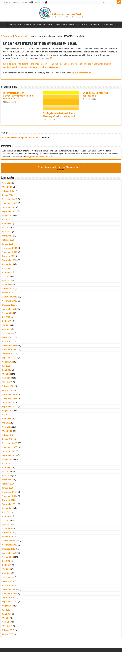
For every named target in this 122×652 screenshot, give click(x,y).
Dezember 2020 (9, 443)
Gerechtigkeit (14, 24)
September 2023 (10, 309)
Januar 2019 (7, 536)
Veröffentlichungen (109, 24)
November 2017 (9, 593)
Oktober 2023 (8, 305)
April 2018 (7, 573)
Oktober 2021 (8, 402)
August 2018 (8, 557)
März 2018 (7, 577)
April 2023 (7, 329)
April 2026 (7, 183)
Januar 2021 (7, 439)
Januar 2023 (7, 341)
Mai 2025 (6, 227)
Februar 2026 (8, 191)
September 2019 (10, 504)
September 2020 (10, 455)
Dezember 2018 (9, 540)
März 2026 (7, 187)
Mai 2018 (6, 569)
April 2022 (7, 378)
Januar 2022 (7, 390)
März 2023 (7, 333)
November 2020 (9, 447)
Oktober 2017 (8, 597)
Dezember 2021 (9, 394)
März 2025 (7, 235)
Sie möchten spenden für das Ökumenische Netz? (61, 168)
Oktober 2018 (8, 548)
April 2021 (7, 426)
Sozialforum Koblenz (89, 24)
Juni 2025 (6, 223)
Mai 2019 (6, 520)
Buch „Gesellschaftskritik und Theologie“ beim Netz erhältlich (60, 115)
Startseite (6, 36)
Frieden (26, 24)
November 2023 (9, 300)
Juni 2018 (6, 565)
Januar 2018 (7, 585)
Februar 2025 (8, 239)
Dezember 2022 (9, 345)
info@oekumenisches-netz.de (39, 156)
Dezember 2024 (9, 248)
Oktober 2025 (8, 207)
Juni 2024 (6, 272)
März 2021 (7, 431)
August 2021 (8, 410)
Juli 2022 (6, 365)
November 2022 (9, 349)
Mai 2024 (6, 276)
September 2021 (10, 406)
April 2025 (7, 231)
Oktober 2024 (8, 256)
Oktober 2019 (8, 500)
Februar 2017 (8, 630)
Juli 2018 (6, 561)
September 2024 (10, 260)
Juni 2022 (6, 370)
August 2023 (8, 313)
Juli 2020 (6, 463)
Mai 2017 (6, 618)
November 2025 (9, 203)
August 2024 (8, 264)
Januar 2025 (7, 244)
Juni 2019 (6, 516)
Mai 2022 (6, 374)
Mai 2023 (6, 325)
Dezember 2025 (9, 199)
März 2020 (7, 479)
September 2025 (10, 211)
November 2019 (9, 496)
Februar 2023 (8, 337)
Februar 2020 (8, 483)
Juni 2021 (6, 418)
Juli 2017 (6, 609)
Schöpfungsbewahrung (41, 24)
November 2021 (9, 398)
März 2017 (7, 626)
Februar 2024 (8, 288)
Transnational (25, 2)
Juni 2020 (6, 467)
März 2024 (7, 284)
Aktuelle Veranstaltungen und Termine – (25, 137)
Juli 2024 (6, 268)
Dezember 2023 (9, 296)
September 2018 (10, 553)
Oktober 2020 (8, 451)
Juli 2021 (6, 414)
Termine (15, 2)
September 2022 (10, 357)
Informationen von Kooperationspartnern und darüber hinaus (18, 95)
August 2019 (8, 508)
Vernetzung (73, 24)
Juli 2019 (6, 512)
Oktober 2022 (8, 353)
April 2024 (7, 280)
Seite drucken (39, 2)
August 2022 (8, 361)
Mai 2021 (6, 422)
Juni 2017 (6, 614)
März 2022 (7, 382)
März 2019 (7, 528)
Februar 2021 (8, 435)
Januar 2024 (7, 292)
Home (4, 24)
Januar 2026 (7, 195)
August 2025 (8, 215)
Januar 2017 (7, 634)
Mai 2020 (6, 471)
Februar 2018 (8, 581)
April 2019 (7, 524)
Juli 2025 (6, 219)
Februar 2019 (8, 532)
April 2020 (7, 475)
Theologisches (59, 24)
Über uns (5, 2)
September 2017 (10, 601)
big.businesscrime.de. (81, 72)
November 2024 (9, 252)
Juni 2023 (6, 321)
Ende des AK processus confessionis (95, 94)
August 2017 (8, 605)
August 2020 (8, 459)
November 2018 (9, 544)
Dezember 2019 (9, 492)
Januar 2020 (7, 487)
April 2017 (7, 622)
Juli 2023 (6, 317)
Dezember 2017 (9, 589)
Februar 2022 (8, 386)
